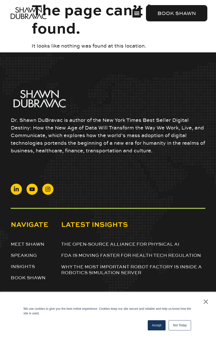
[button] (136, 13)
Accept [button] (156, 325)
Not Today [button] (180, 325)
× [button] (206, 301)
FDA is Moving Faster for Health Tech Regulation (131, 255)
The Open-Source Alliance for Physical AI (120, 244)
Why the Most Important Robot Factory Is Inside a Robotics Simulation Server (131, 269)
